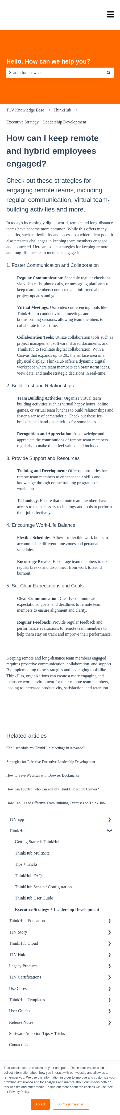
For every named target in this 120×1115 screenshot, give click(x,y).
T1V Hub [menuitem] (17, 954)
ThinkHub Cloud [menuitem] (23, 943)
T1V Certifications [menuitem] (25, 977)
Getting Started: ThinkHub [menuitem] (37, 841)
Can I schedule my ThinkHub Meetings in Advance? (45, 748)
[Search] (109, 73)
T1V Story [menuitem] (18, 932)
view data (25, 373)
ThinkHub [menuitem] (18, 830)
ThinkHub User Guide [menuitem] (34, 898)
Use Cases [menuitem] (18, 988)
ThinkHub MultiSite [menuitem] (32, 853)
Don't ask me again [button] (71, 1104)
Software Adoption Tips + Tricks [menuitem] (37, 1033)
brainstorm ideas (95, 367)
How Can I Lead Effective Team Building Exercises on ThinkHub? (56, 803)
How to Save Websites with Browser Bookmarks (42, 775)
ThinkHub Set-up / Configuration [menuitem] (43, 887)
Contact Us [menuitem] (18, 1044)
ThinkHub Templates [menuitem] (27, 999)
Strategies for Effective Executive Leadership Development (50, 762)
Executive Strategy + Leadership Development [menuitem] (57, 909)
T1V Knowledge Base (25, 110)
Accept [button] (40, 1104)
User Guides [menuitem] (19, 1011)
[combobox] (55, 73)
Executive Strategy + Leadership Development (46, 122)
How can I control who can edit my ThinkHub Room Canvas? (52, 789)
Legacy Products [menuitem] (23, 966)
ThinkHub (62, 110)
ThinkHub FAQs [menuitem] (29, 875)
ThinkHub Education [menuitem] (27, 920)
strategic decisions (69, 373)
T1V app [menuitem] (16, 819)
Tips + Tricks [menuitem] (26, 864)
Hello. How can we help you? (48, 61)
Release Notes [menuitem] (21, 1022)
